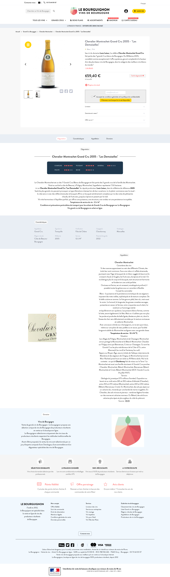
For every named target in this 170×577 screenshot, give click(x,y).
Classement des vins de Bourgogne (132, 506)
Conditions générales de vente (61, 517)
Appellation (95, 138)
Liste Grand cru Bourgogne (130, 509)
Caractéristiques (78, 138)
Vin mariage (90, 512)
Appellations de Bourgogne (130, 514)
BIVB (127, 400)
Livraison (115, 106)
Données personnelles (58, 519)
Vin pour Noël (91, 517)
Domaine (109, 138)
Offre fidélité (55, 506)
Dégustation (61, 138)
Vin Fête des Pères (92, 519)
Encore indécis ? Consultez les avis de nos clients (118, 490)
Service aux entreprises (93, 509)
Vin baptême (90, 514)
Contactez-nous (85, 533)
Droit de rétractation (58, 512)
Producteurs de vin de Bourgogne (132, 517)
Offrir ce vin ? (115, 120)
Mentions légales (56, 514)
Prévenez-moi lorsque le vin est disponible (115, 100)
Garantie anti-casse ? (115, 113)
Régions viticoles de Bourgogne (131, 512)
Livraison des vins (92, 506)
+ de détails (89, 68)
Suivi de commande (57, 509)
